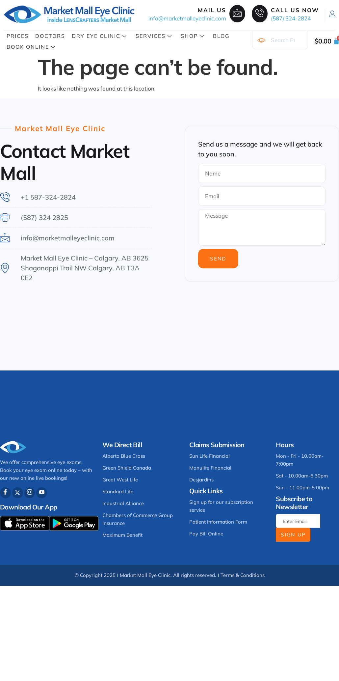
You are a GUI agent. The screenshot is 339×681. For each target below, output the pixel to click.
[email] (298, 521)
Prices (18, 36)
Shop (192, 36)
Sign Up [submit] (293, 534)
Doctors (50, 36)
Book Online (31, 46)
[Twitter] (17, 492)
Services (154, 36)
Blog (221, 36)
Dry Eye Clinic (99, 36)
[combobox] (280, 40)
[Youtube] (42, 492)
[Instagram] (29, 492)
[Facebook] (5, 492)
